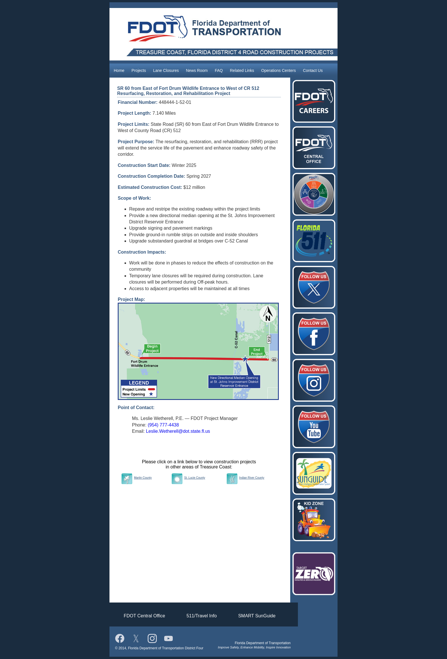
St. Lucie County (194, 477)
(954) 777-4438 (163, 425)
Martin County (143, 477)
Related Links (242, 70)
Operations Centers (278, 70)
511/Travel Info (201, 615)
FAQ (219, 70)
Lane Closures (166, 70)
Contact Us (313, 70)
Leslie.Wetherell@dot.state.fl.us (178, 431)
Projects (138, 70)
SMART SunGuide (256, 615)
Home (119, 70)
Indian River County (251, 477)
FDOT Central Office (144, 615)
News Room (197, 70)
